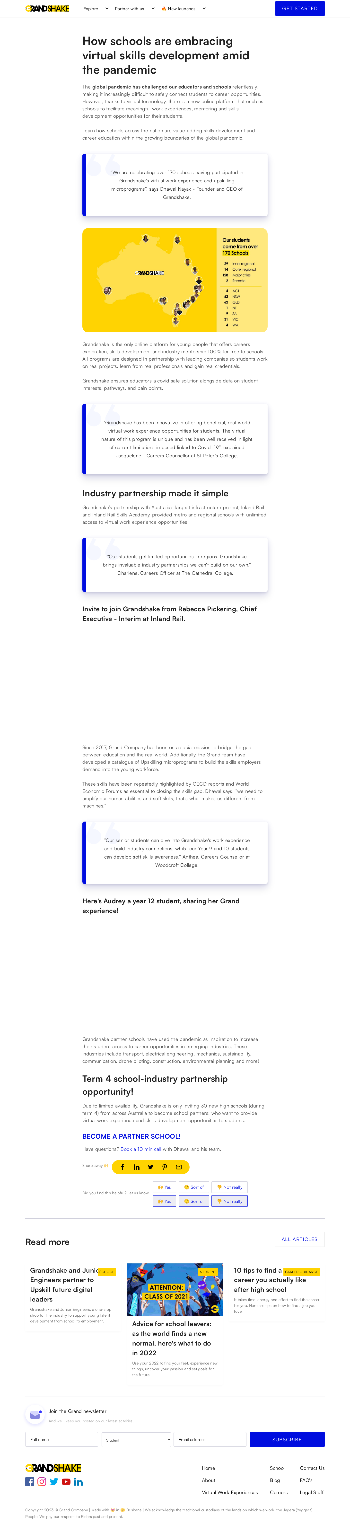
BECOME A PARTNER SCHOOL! (131, 1136)
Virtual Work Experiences (230, 1492)
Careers (279, 1492)
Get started (300, 8)
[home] (47, 8)
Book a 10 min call (141, 1149)
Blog (275, 1480)
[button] (94, 8)
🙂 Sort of (194, 1187)
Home (208, 1468)
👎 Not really (229, 1187)
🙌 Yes (164, 1187)
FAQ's (306, 1480)
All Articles (300, 1239)
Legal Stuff (312, 1492)
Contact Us (312, 1468)
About (208, 1480)
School (277, 1468)
